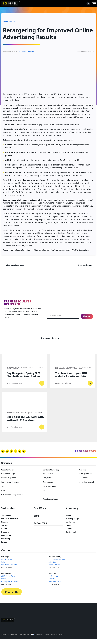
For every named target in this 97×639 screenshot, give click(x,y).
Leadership (70, 522)
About (68, 515)
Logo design (83, 478)
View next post (85, 265)
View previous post (15, 265)
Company (72, 508)
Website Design (7, 470)
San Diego (5, 556)
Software (5, 525)
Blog (36, 515)
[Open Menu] (94, 3)
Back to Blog (9, 21)
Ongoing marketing (50, 499)
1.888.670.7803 (85, 451)
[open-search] (88, 3)
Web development (8, 478)
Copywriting (47, 478)
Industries (8, 508)
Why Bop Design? (73, 518)
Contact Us (11, 592)
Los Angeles (6, 573)
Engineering (6, 535)
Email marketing (49, 486)
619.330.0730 (6, 568)
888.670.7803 (53, 568)
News (68, 525)
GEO (3, 490)
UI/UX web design (8, 473)
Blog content (48, 482)
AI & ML (4, 529)
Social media (48, 473)
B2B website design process (12, 495)
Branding (82, 470)
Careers (69, 529)
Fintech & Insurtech (9, 518)
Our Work (40, 508)
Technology (6, 515)
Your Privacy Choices (40, 634)
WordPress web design (10, 482)
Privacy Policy (24, 634)
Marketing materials (86, 482)
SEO (2, 486)
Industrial (5, 532)
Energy (4, 542)
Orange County (54, 556)
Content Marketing (51, 470)
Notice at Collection (57, 634)
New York (52, 573)
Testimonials (71, 532)
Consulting (5, 539)
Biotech (4, 522)
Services (6, 463)
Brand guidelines (85, 473)
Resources (40, 523)
